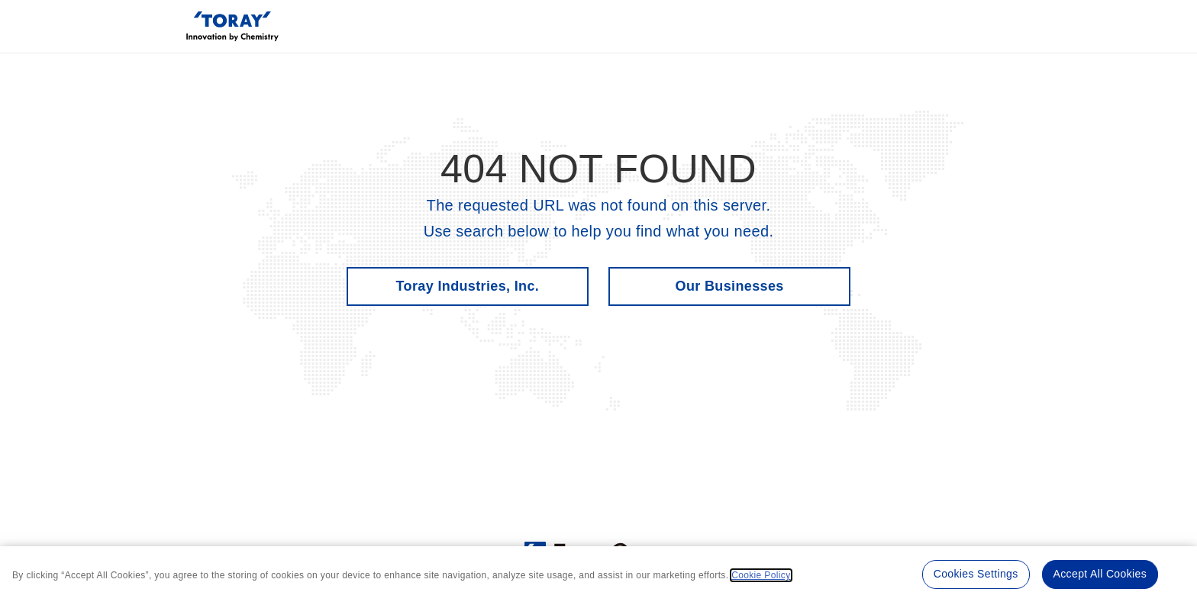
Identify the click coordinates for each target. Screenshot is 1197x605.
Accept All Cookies (1100, 574)
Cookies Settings (976, 574)
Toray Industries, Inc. (468, 286)
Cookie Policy (760, 575)
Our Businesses (730, 286)
